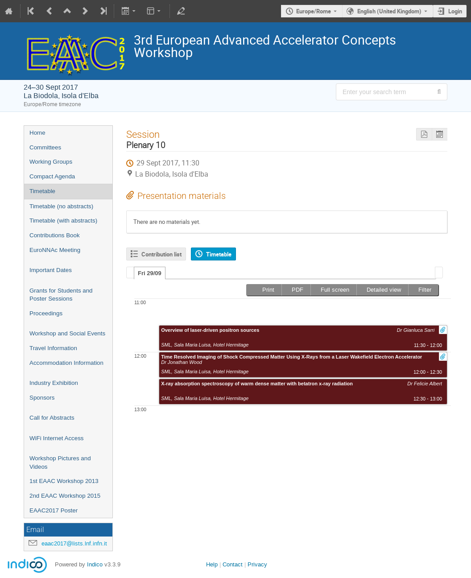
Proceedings (45, 313)
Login (455, 11)
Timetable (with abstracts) (63, 220)
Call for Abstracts (51, 417)
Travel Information (53, 348)
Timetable (42, 191)
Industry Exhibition (53, 383)
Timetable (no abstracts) (61, 206)
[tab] (149, 273)
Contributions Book (54, 235)
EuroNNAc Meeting (54, 250)
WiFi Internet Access (56, 438)
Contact (233, 564)
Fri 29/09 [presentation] (149, 273)
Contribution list (161, 254)
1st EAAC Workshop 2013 (64, 481)
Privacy (257, 564)
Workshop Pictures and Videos (60, 462)
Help (212, 564)
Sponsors (41, 397)
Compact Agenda (52, 176)
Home (37, 132)
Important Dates (50, 270)
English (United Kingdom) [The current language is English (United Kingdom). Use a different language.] (389, 11)
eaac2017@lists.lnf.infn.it (74, 543)
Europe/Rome (313, 11)
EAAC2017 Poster (53, 510)
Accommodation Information (66, 362)
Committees (45, 147)
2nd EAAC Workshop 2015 (64, 495)
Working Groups (50, 161)
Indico (95, 564)
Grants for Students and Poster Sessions (61, 294)
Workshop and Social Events (67, 333)
